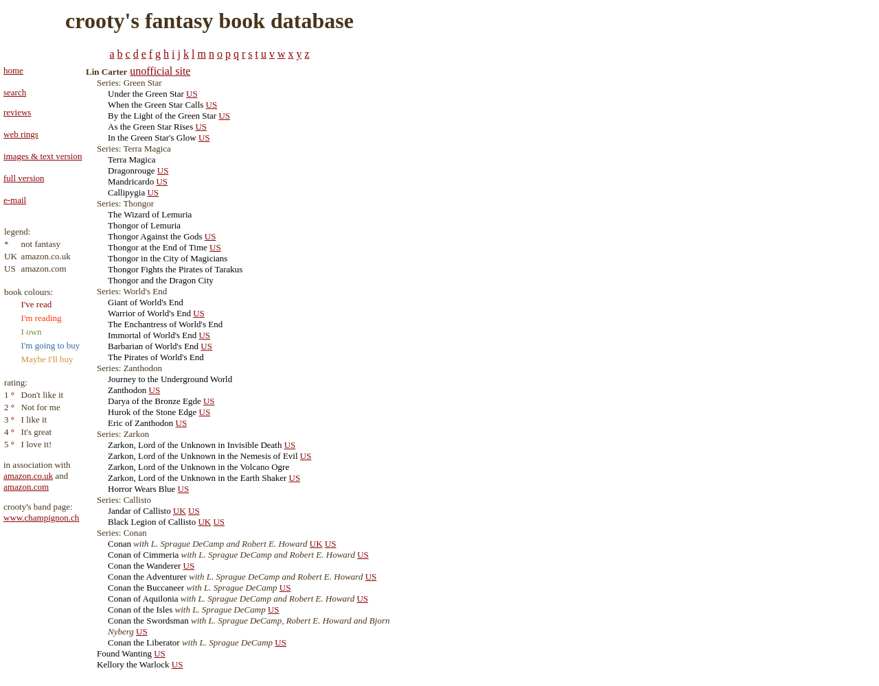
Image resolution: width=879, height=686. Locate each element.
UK (179, 511)
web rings (20, 134)
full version (24, 178)
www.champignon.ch (41, 517)
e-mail (14, 200)
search (14, 92)
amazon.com (26, 487)
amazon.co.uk (28, 476)
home (13, 70)
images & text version (42, 156)
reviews (17, 112)
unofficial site (160, 71)
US (192, 93)
